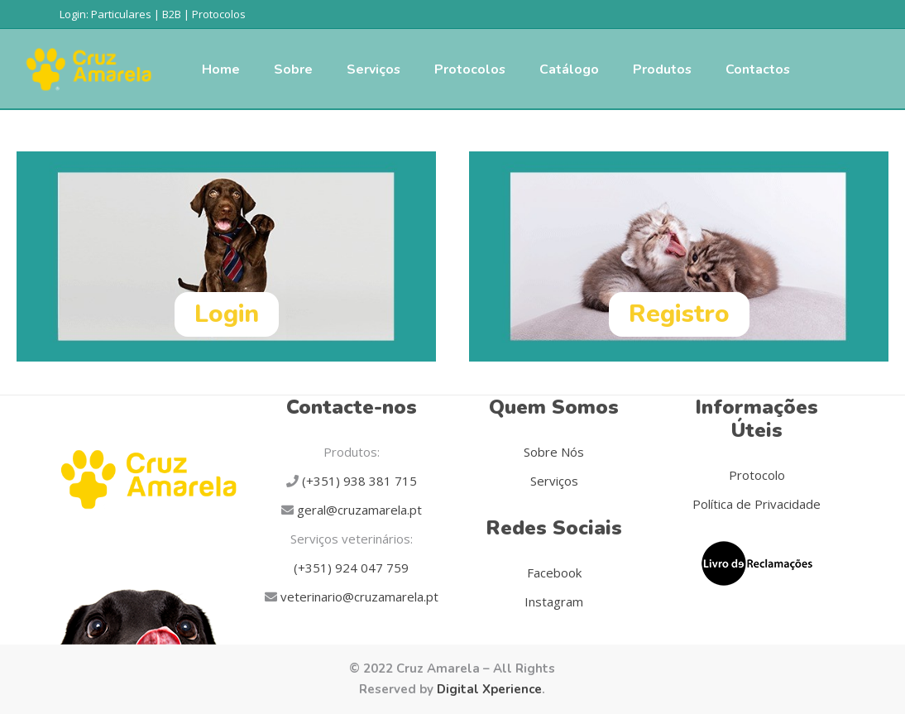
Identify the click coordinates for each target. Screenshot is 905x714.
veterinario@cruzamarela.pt (357, 596)
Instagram (553, 601)
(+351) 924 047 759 (351, 567)
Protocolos (219, 14)
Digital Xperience (489, 689)
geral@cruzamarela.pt (358, 509)
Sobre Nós (554, 451)
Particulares (121, 14)
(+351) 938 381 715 (358, 480)
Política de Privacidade (756, 504)
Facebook (554, 572)
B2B (171, 14)
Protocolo (757, 475)
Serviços (554, 480)
